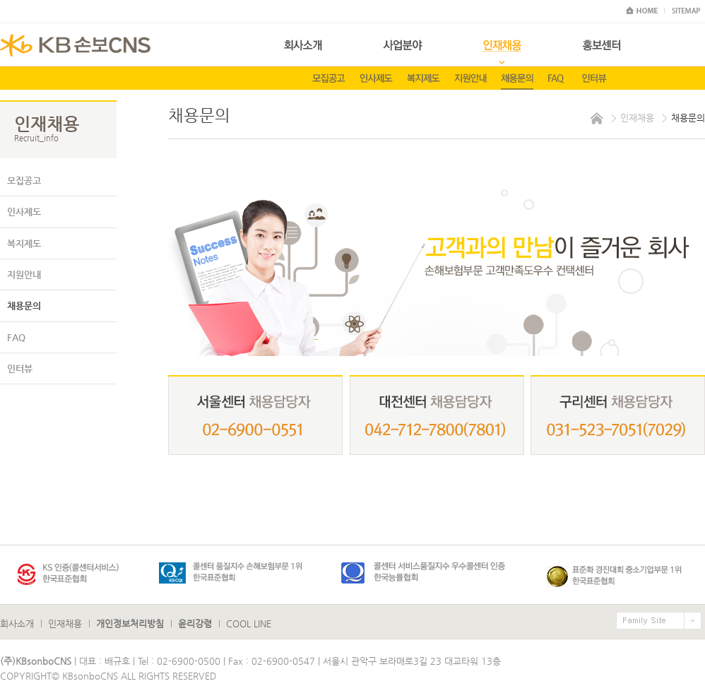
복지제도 (24, 243)
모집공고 (24, 180)
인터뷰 (19, 368)
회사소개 (17, 623)
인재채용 (65, 623)
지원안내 (24, 274)
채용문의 (24, 305)
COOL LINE (248, 623)
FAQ (16, 337)
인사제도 (24, 211)
